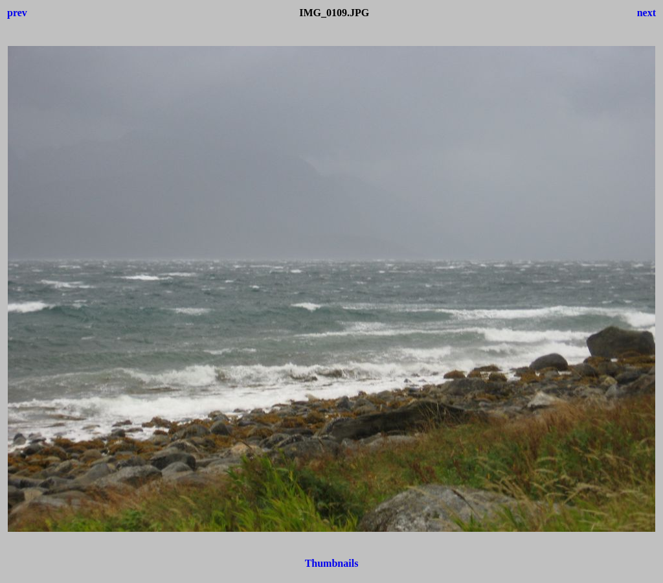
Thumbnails (332, 563)
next (646, 12)
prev (17, 12)
